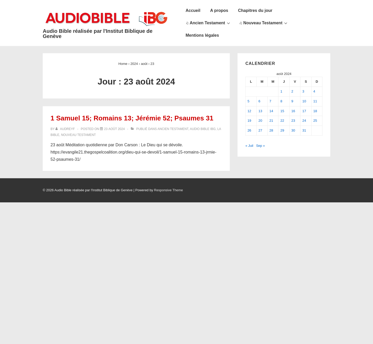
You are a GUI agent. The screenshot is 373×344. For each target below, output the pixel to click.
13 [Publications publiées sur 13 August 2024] (260, 111)
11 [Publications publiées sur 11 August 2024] (315, 101)
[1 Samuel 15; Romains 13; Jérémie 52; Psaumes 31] (114, 129)
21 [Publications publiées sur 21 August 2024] (271, 121)
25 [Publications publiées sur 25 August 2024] (315, 121)
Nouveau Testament (78, 135)
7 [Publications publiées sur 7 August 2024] (270, 101)
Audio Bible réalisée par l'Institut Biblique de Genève (98, 33)
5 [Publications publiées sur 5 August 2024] (248, 101)
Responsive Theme (168, 190)
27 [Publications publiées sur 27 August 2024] (260, 130)
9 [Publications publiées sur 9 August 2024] (292, 101)
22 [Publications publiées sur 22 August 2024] (282, 121)
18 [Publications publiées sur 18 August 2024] (315, 111)
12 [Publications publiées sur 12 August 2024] (249, 111)
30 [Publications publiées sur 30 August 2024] (293, 130)
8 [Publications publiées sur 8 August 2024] (281, 101)
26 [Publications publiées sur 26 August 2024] (249, 130)
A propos (219, 10)
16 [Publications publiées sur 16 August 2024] (293, 111)
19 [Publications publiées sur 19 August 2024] (249, 121)
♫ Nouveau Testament (264, 22)
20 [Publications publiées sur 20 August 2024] (260, 121)
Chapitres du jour (255, 10)
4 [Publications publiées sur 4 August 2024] (314, 91)
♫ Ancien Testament (208, 22)
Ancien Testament (172, 129)
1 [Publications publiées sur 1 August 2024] (281, 91)
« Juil (249, 146)
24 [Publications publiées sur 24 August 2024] (304, 121)
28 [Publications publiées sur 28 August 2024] (271, 130)
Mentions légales (202, 35)
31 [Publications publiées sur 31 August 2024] (304, 130)
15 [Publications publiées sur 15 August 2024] (282, 111)
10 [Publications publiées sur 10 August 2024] (304, 101)
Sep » (260, 146)
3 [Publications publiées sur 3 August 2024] (303, 91)
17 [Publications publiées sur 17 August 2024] (304, 111)
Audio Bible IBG (203, 129)
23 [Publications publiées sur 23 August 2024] (293, 121)
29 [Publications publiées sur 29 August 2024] (282, 130)
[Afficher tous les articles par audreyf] (65, 129)
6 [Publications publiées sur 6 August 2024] (259, 101)
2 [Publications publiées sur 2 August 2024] (292, 91)
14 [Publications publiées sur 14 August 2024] (271, 111)
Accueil (192, 10)
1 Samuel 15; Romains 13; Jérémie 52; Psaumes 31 (132, 118)
